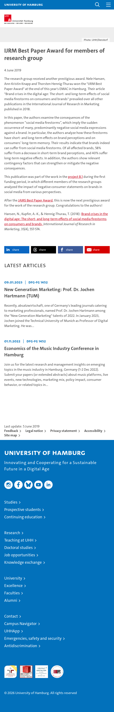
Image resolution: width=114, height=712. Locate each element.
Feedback (11, 431)
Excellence (13, 585)
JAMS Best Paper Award (35, 200)
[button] (97, 5)
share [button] (15, 250)
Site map (10, 435)
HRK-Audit (39, 669)
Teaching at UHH (18, 540)
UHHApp (12, 631)
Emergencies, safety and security (33, 638)
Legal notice (34, 431)
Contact (11, 616)
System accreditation (57, 669)
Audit (24, 667)
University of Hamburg (23, 4)
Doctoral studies (18, 547)
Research (12, 532)
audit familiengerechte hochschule (10, 671)
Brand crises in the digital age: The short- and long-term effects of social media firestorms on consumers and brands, (56, 219)
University (13, 578)
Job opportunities (19, 555)
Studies (10, 502)
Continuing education (23, 517)
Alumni (10, 600)
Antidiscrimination (20, 645)
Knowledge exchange (23, 562)
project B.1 (75, 176)
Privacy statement (63, 431)
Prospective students (22, 509)
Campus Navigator (20, 623)
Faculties (12, 593)
